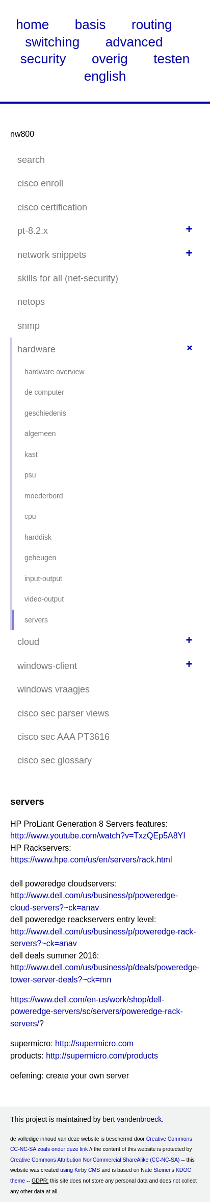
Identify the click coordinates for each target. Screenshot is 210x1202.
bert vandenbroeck (132, 1119)
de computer (44, 392)
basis (90, 24)
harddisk (37, 537)
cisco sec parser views (63, 713)
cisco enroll (40, 183)
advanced (134, 42)
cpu (30, 516)
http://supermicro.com (94, 1043)
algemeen (40, 433)
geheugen (40, 558)
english (105, 76)
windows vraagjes (53, 689)
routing (152, 24)
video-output (44, 599)
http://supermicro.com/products (102, 1055)
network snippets (51, 255)
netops (31, 302)
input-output (43, 578)
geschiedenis (45, 413)
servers (36, 620)
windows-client (47, 666)
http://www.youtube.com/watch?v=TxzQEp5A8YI (98, 835)
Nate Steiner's (157, 1170)
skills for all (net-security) (67, 278)
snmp (28, 326)
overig (110, 58)
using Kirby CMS (80, 1170)
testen (171, 58)
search (31, 160)
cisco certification (52, 207)
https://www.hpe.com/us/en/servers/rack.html (91, 859)
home (32, 24)
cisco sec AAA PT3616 (63, 737)
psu (30, 475)
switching (52, 42)
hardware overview (54, 372)
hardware (36, 349)
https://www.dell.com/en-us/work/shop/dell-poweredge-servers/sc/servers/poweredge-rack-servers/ (96, 1011)
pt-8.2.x (32, 231)
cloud (28, 642)
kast (31, 454)
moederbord (43, 496)
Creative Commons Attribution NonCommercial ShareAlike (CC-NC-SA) (95, 1160)
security (43, 58)
